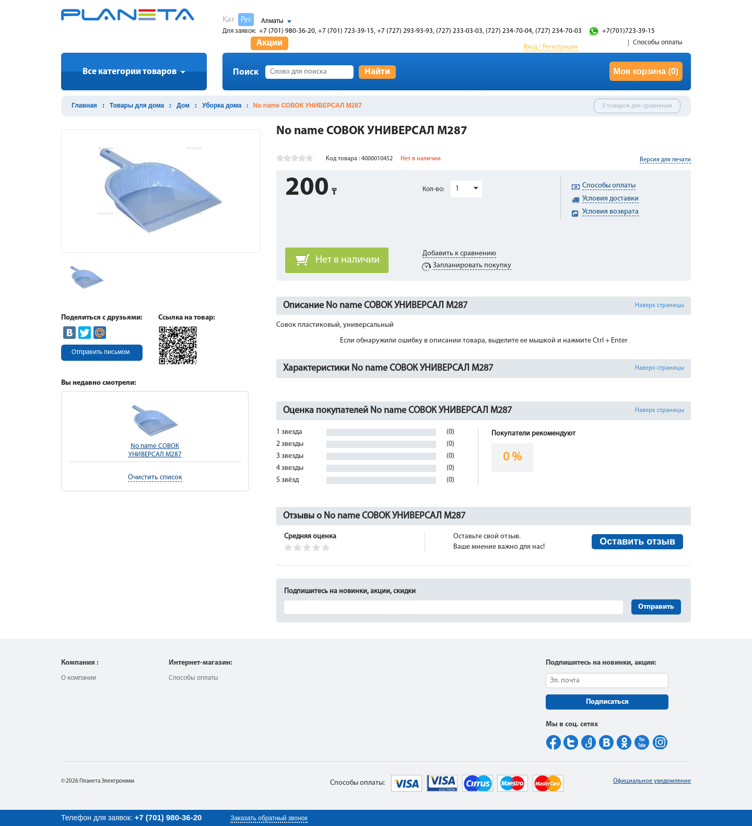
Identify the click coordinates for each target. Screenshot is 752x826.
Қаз (228, 19)
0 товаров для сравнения (637, 106)
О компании (78, 678)
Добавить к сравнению (459, 253)
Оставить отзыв (637, 541)
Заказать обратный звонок (268, 818)
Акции (269, 43)
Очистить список (155, 477)
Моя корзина (646, 71)
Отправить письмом (101, 352)
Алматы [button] (272, 21)
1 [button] (457, 189)
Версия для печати (665, 160)
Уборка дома (221, 105)
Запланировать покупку (472, 265)
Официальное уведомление (652, 781)
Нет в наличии (347, 260)
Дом (183, 105)
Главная (84, 105)
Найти (377, 71)
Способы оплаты (658, 42)
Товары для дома (137, 105)
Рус (246, 19)
